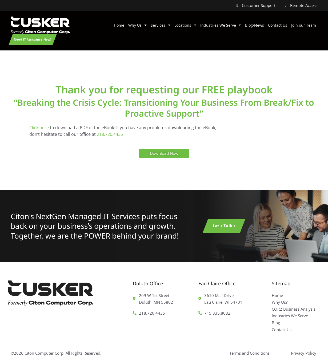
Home (119, 25)
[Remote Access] (285, 5)
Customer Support (258, 5)
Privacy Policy (303, 353)
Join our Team (303, 25)
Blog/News (254, 25)
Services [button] (160, 25)
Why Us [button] (137, 25)
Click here (39, 127)
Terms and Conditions (249, 353)
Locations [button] (185, 25)
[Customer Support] (237, 5)
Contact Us (277, 25)
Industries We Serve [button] (220, 25)
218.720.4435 (110, 134)
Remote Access (303, 5)
